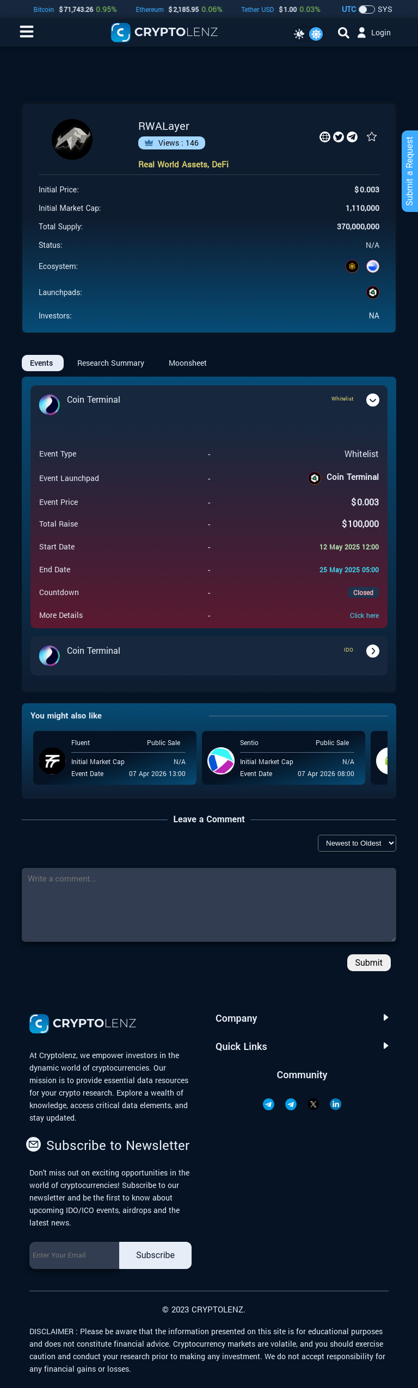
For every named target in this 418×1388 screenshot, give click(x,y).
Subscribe (155, 1255)
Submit (369, 963)
